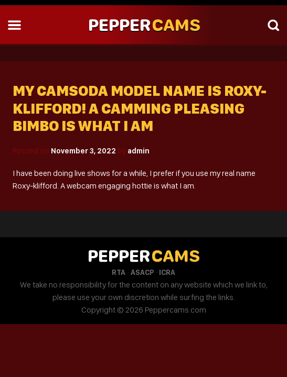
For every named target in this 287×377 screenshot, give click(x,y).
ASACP (142, 272)
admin (138, 151)
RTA (118, 272)
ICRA (167, 272)
